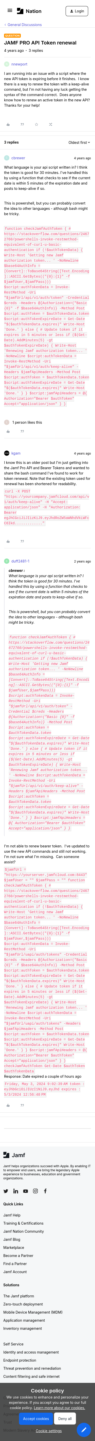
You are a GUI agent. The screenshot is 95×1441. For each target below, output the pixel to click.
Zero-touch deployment (23, 1304)
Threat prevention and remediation (32, 1368)
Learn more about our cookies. (59, 1408)
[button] (10, 12)
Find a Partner (15, 1264)
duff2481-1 (20, 561)
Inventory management (22, 1328)
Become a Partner (18, 1255)
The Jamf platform (18, 1296)
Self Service (13, 1344)
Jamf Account (15, 1272)
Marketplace (13, 1247)
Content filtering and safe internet (31, 1376)
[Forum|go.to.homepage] (29, 11)
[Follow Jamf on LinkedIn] (15, 1191)
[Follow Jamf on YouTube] (25, 1191)
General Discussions (25, 24)
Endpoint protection (19, 1360)
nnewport (19, 64)
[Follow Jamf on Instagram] (35, 1191)
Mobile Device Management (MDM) (33, 1312)
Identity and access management (31, 1352)
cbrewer (18, 158)
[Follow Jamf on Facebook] (45, 1191)
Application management (24, 1320)
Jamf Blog (11, 1239)
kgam (16, 453)
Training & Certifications (23, 1223)
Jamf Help (12, 1215)
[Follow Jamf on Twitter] (5, 1191)
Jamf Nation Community (23, 1231)
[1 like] (23, 422)
